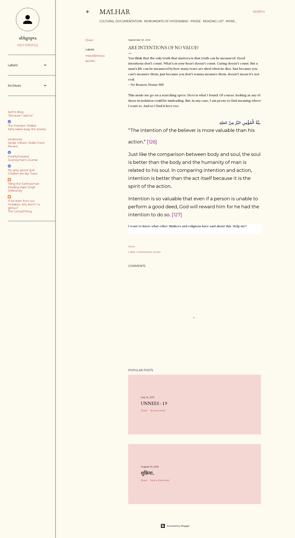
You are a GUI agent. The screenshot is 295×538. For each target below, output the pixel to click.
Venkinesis (15, 139)
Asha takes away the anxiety (27, 129)
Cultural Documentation (120, 21)
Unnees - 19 (154, 403)
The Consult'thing (20, 211)
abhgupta (28, 38)
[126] (152, 142)
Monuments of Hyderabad (166, 21)
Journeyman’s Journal (22, 160)
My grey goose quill (21, 170)
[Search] (259, 11)
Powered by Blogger (175, 526)
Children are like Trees (22, 173)
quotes (90, 61)
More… (231, 21)
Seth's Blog (15, 112)
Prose (196, 21)
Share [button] (89, 40)
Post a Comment (160, 480)
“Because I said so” (20, 115)
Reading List (213, 21)
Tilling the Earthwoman (23, 184)
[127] (177, 214)
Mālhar (115, 11)
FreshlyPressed (18, 156)
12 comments (157, 410)
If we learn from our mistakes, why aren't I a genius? (24, 204)
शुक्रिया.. (148, 473)
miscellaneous (95, 55)
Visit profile (27, 45)
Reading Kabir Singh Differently (21, 189)
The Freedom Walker (22, 125)
